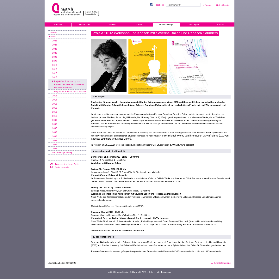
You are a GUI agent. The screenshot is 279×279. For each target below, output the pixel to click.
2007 (54, 128)
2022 (54, 53)
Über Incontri (85, 24)
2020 (54, 61)
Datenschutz (154, 272)
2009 (54, 120)
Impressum (166, 272)
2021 (54, 57)
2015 (54, 95)
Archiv (53, 36)
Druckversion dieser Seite (67, 164)
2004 (54, 140)
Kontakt (220, 24)
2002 (54, 148)
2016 (54, 77)
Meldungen (194, 24)
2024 (54, 45)
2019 (54, 65)
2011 (54, 112)
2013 (54, 104)
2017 (54, 73)
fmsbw (139, 24)
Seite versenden (62, 167)
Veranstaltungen (166, 24)
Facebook (159, 5)
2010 (54, 116)
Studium (112, 24)
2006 (54, 132)
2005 (54, 136)
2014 (54, 100)
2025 (54, 40)
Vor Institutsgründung (62, 152)
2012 (54, 108)
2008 (54, 124)
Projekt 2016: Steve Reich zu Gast (70, 91)
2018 (54, 69)
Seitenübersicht (223, 5)
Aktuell (53, 32)
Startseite (58, 24)
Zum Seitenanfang (222, 263)
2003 (54, 144)
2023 (54, 49)
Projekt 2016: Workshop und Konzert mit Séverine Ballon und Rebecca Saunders (69, 84)
